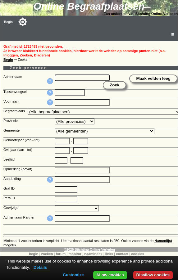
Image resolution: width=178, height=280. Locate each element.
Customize (73, 275)
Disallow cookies (153, 275)
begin (34, 254)
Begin (8, 22)
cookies (137, 254)
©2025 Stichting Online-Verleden (89, 249)
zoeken (47, 254)
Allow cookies (110, 275)
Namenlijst (163, 241)
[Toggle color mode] (22, 22)
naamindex (93, 254)
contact (122, 254)
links (109, 254)
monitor (74, 254)
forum (61, 254)
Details (40, 267)
